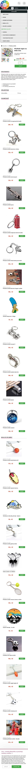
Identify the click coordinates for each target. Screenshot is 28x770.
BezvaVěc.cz (5, 45)
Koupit (20, 66)
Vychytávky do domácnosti (9, 35)
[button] (26, 8)
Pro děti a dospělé (7, 26)
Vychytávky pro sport (8, 38)
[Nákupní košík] (24, 3)
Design (4, 17)
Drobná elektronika (7, 20)
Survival (5, 32)
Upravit (6, 767)
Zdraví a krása (6, 41)
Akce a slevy (5, 14)
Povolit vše (16, 767)
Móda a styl (5, 23)
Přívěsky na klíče (7, 29)
